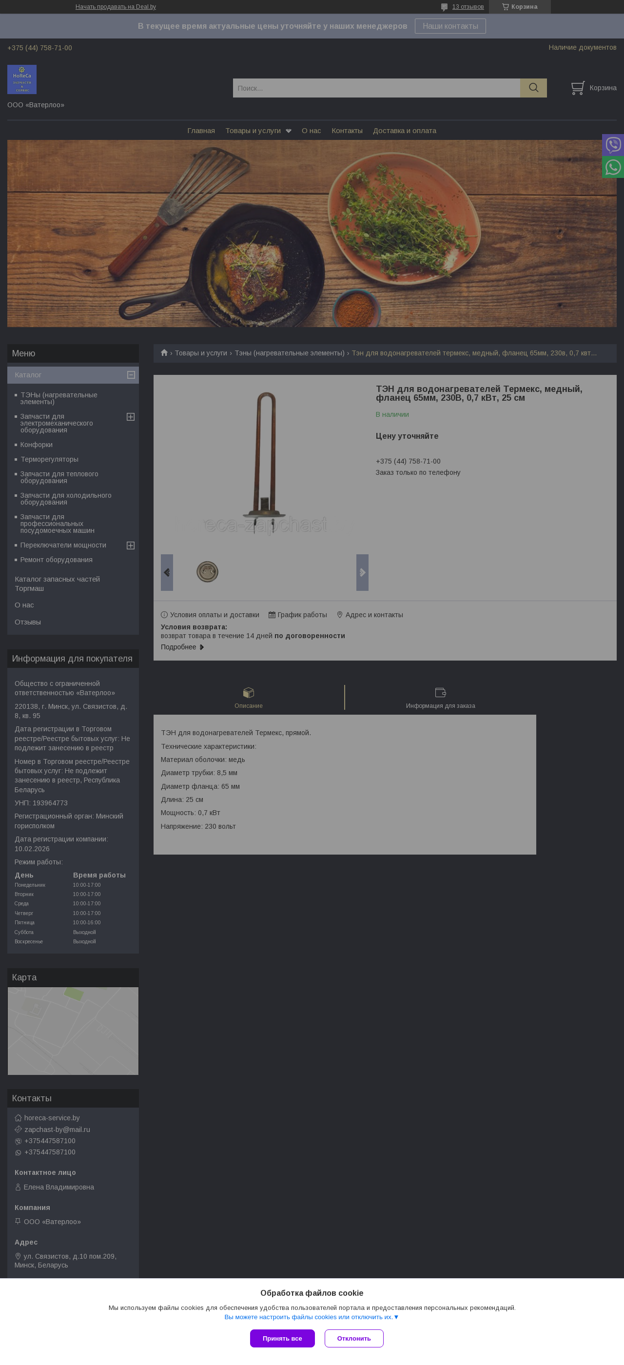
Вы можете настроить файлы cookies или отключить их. (308, 1317)
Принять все (282, 1338)
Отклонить (354, 1338)
